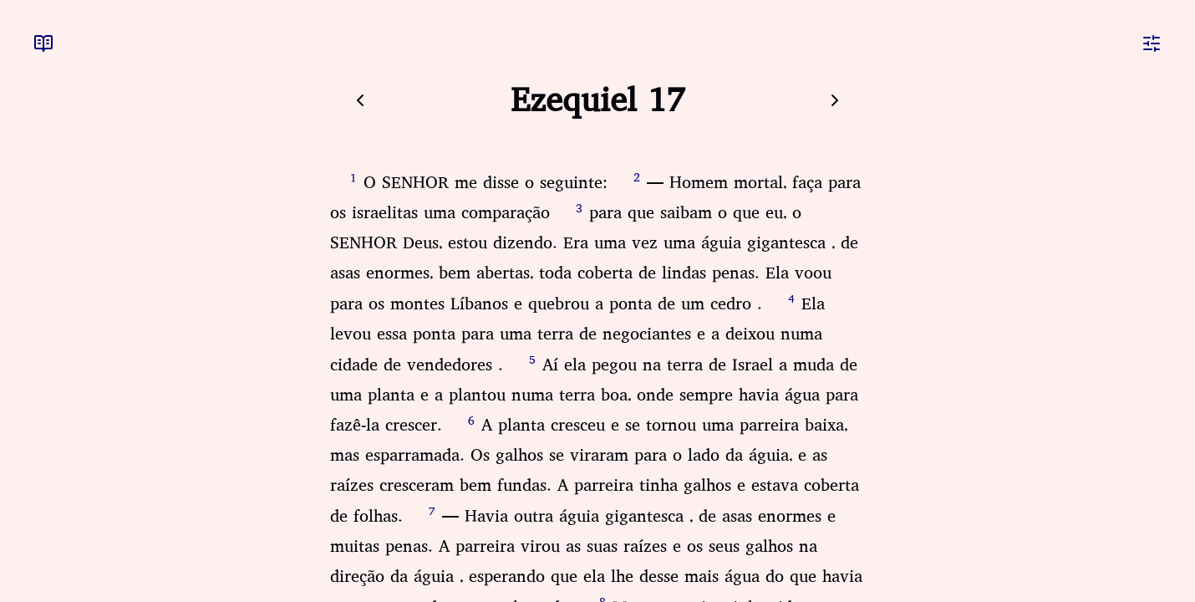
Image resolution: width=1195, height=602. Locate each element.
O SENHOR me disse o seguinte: (486, 183)
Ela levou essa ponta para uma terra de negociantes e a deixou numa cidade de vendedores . (577, 334)
